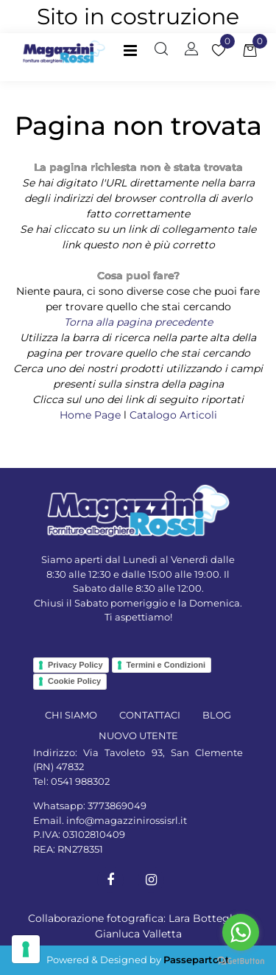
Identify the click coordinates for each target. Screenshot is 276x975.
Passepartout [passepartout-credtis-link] (196, 959)
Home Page (92, 415)
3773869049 (117, 805)
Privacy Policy (75, 664)
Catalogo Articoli (173, 415)
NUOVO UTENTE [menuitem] (138, 735)
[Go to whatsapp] (240, 932)
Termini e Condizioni (166, 664)
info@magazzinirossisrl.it (126, 820)
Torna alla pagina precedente (138, 322)
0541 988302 (80, 781)
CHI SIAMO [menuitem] (71, 715)
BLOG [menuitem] (216, 715)
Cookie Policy (74, 681)
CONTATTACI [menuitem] (149, 715)
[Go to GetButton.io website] (240, 960)
